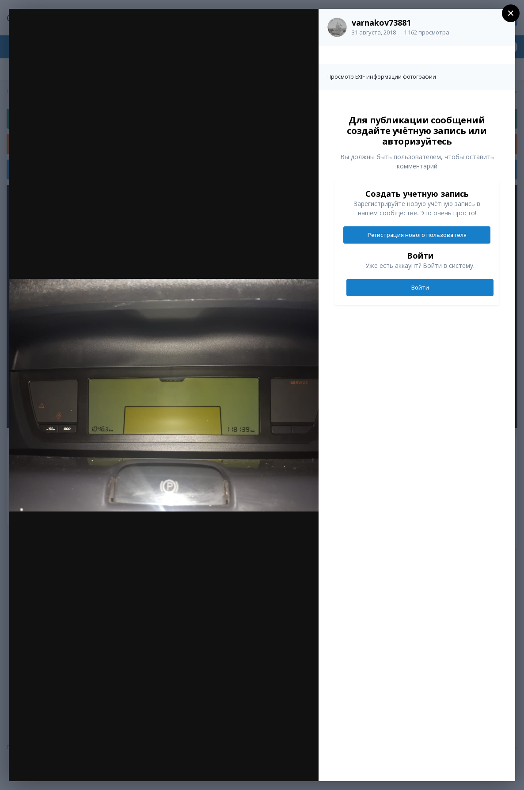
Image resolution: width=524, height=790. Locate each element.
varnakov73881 (381, 22)
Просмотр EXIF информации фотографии (381, 76)
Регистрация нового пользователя (417, 235)
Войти (420, 287)
